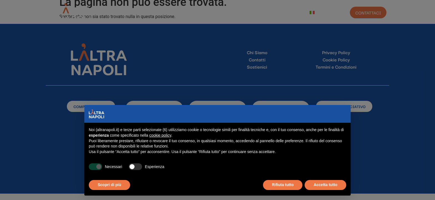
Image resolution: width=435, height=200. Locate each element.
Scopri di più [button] (109, 184)
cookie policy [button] (160, 135)
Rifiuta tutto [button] (283, 184)
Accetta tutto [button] (325, 184)
